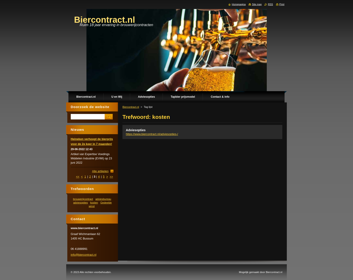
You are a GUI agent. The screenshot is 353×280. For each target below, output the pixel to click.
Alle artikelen (100, 171)
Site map (257, 4)
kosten (94, 202)
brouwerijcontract (83, 198)
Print (281, 4)
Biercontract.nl (130, 107)
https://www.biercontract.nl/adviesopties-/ (152, 134)
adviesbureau (103, 198)
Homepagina (239, 4)
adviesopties (80, 202)
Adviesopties (136, 130)
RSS (270, 4)
